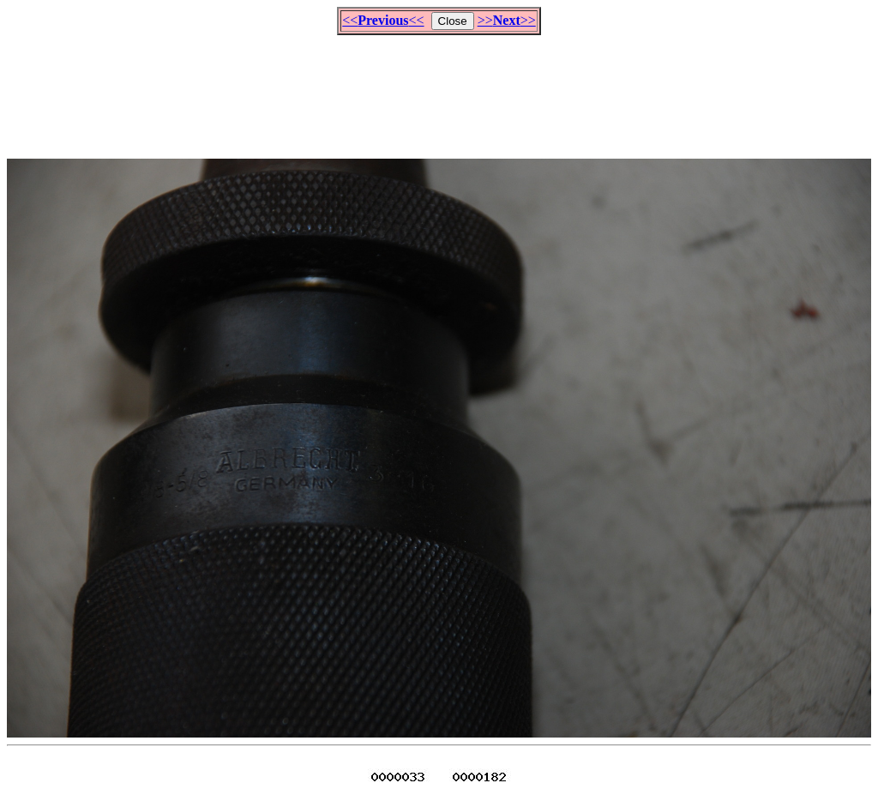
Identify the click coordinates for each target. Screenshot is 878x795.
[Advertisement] (439, 89)
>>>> (507, 20)
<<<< (383, 20)
